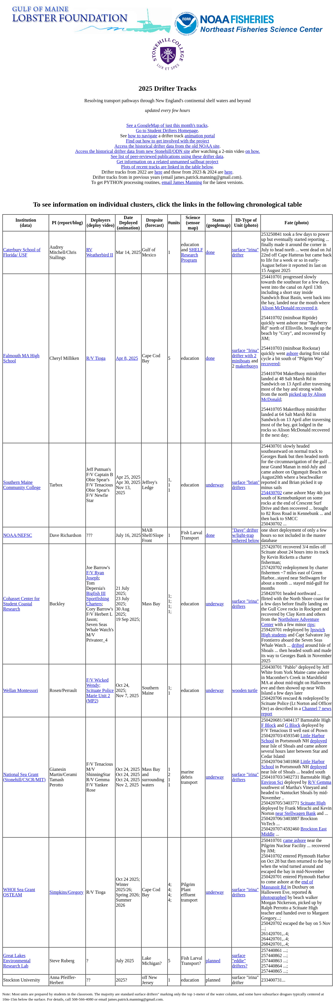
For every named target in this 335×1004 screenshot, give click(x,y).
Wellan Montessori (20, 690)
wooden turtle (244, 690)
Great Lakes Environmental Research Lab (16, 960)
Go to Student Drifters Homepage (167, 130)
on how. (252, 151)
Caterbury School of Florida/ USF (22, 252)
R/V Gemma (319, 782)
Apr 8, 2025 (127, 358)
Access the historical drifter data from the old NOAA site (167, 146)
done (210, 252)
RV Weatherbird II (99, 252)
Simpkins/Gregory (66, 892)
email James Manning (182, 182)
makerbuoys (247, 366)
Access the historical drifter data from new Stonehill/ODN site (132, 151)
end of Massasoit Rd (287, 884)
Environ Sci (272, 782)
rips (310, 624)
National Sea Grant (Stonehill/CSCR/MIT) (24, 777)
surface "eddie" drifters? (239, 960)
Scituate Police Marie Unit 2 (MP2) (100, 695)
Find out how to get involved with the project (167, 140)
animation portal (200, 135)
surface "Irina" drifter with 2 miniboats (245, 355)
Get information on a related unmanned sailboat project (167, 161)
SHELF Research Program (192, 255)
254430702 (271, 492)
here (159, 172)
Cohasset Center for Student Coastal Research (21, 603)
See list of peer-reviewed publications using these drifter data (167, 156)
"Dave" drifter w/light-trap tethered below (245, 535)
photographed (273, 897)
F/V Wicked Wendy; (97, 683)
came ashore (294, 840)
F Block (268, 725)
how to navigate (142, 135)
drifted (298, 645)
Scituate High (313, 802)
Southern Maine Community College (22, 485)
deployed (318, 740)
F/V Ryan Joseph (95, 575)
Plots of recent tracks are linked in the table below (167, 166)
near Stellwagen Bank (296, 813)
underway (215, 484)
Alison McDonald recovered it (289, 307)
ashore (292, 353)
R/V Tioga (95, 358)
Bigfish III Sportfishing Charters (97, 598)
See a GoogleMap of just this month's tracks (166, 125)
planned (213, 960)
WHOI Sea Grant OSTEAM (19, 892)
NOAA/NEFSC (17, 535)
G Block (293, 725)
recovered (270, 363)
